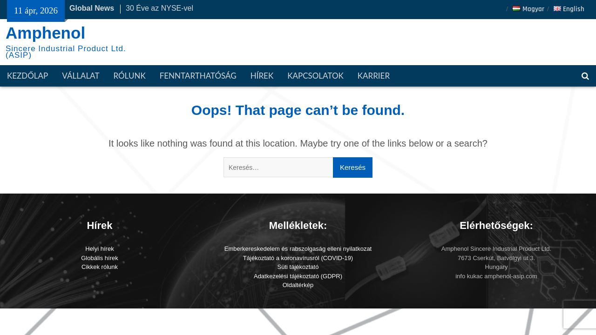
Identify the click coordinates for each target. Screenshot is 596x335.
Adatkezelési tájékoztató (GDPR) (298, 276)
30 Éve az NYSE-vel (159, 8)
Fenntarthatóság (198, 75)
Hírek (262, 75)
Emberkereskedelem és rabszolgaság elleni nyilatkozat (298, 248)
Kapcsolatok (315, 75)
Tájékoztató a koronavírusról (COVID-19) (298, 258)
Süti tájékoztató (298, 266)
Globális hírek (99, 258)
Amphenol (45, 33)
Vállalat (80, 75)
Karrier (374, 75)
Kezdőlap (27, 75)
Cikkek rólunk (99, 266)
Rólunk (129, 75)
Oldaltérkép (298, 284)
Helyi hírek (99, 248)
